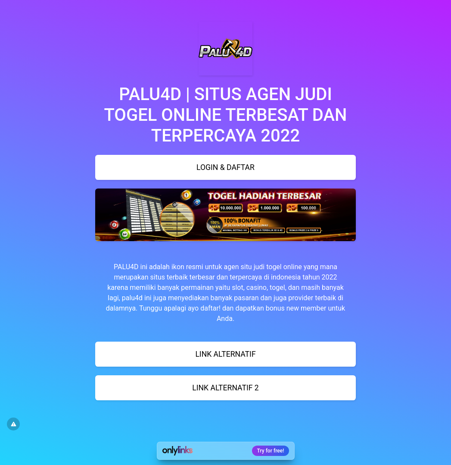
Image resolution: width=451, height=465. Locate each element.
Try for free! (270, 451)
